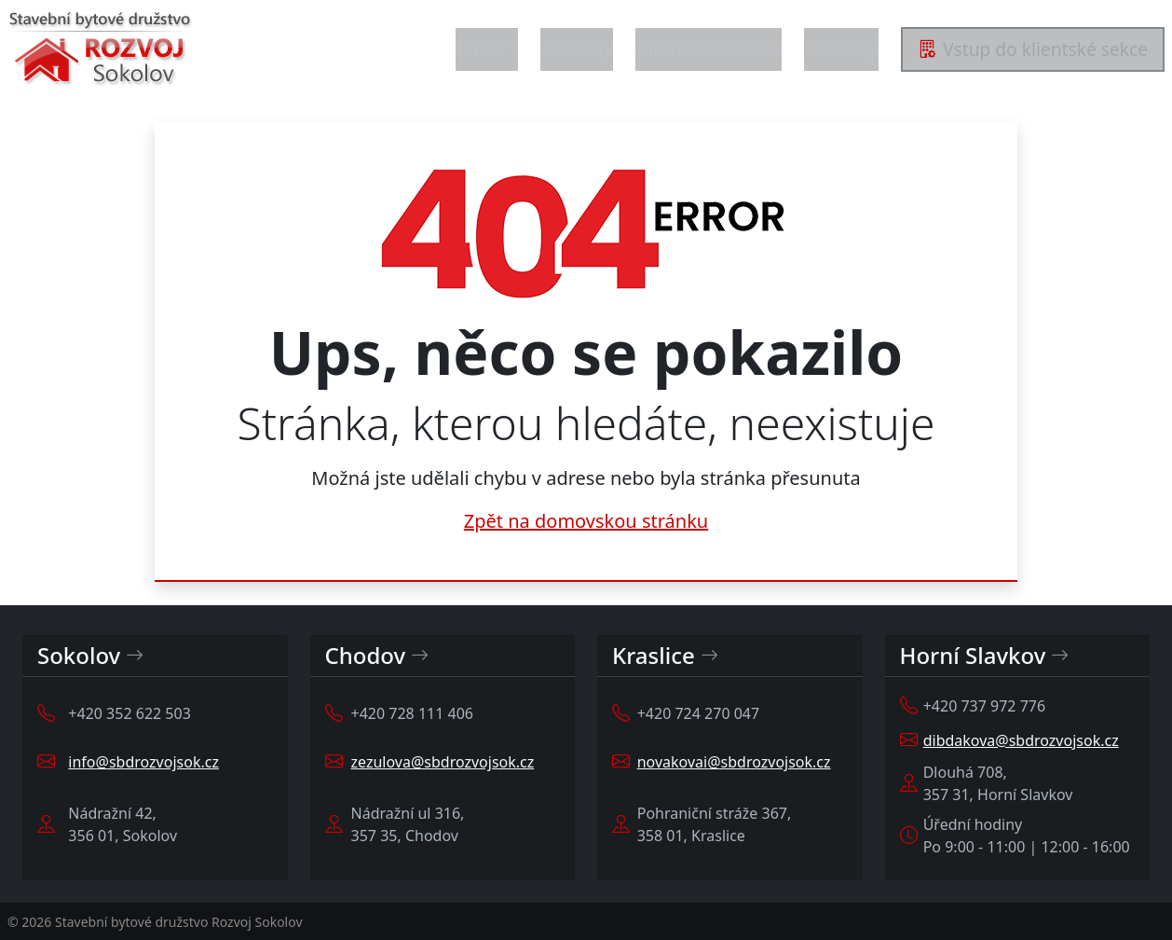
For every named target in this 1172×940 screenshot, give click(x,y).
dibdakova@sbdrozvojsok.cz (1021, 740)
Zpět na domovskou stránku (586, 520)
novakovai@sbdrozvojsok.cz (734, 762)
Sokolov (90, 656)
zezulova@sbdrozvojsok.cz (443, 762)
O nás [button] (480, 48)
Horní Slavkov (985, 656)
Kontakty (841, 48)
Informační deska (708, 48)
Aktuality (577, 48)
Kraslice (665, 656)
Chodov (377, 656)
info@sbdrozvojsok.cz (143, 762)
